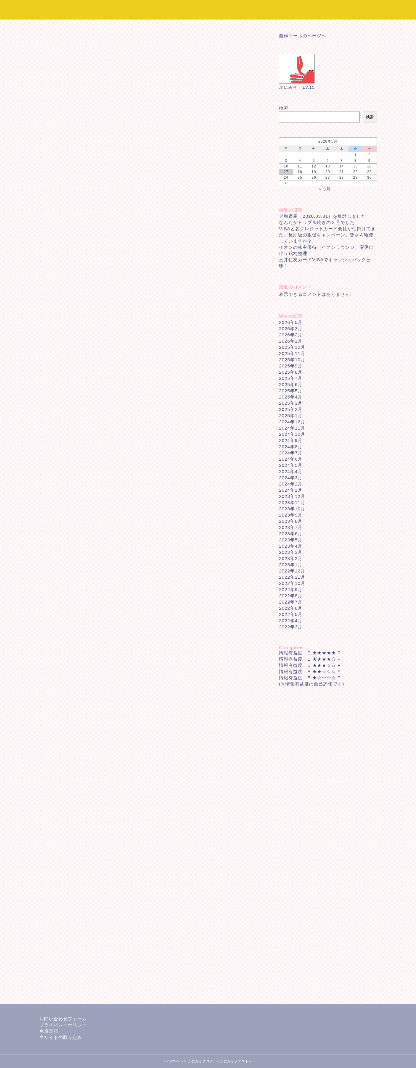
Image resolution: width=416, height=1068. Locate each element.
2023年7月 (290, 527)
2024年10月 (292, 434)
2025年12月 (292, 347)
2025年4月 (290, 396)
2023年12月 (292, 496)
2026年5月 (290, 322)
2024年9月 (290, 440)
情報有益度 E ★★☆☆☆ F (309, 671)
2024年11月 (292, 427)
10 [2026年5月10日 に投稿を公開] (286, 166)
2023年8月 (290, 521)
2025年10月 (292, 359)
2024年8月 (290, 446)
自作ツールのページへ (302, 35)
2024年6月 (290, 459)
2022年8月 (290, 595)
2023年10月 (292, 508)
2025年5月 (290, 390)
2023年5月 (290, 539)
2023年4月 (290, 545)
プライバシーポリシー (63, 1024)
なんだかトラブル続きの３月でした (317, 222)
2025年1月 (290, 415)
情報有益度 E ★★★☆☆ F (309, 665)
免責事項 (48, 1031)
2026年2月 (290, 334)
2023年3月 (290, 552)
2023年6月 (290, 533)
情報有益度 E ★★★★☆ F (309, 659)
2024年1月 (290, 490)
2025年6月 (290, 384)
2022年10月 (292, 583)
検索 (283, 108)
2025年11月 (292, 353)
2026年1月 (290, 340)
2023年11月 (292, 502)
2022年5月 (290, 614)
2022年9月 (290, 589)
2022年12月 (292, 570)
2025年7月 (290, 378)
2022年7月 (290, 601)
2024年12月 (292, 421)
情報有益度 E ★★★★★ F (309, 652)
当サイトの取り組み (60, 1037)
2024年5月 (290, 465)
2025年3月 (290, 403)
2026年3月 (290, 328)
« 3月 (325, 188)
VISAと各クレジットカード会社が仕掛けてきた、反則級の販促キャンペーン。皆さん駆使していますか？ (327, 234)
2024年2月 (290, 483)
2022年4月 (290, 620)
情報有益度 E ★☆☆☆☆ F (309, 677)
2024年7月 (290, 452)
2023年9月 (290, 514)
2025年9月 (290, 365)
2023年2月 (290, 558)
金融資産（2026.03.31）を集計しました (322, 216)
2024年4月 (290, 471)
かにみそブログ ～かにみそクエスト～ (208, 9)
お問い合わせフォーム (63, 1018)
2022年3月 (290, 626)
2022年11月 (292, 577)
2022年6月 (290, 608)
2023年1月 (290, 564)
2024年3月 (290, 477)
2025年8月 (290, 372)
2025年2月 (290, 409)
